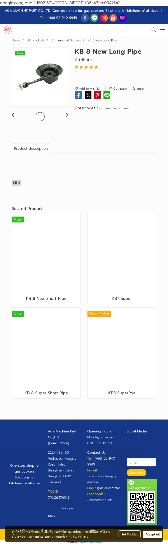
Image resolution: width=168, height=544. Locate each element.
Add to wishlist (87, 88)
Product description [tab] (31, 148)
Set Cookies (129, 534)
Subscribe (136, 472)
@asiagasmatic (108, 488)
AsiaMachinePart (99, 500)
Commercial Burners (114, 108)
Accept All (152, 534)
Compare (118, 88)
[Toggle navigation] (162, 30)
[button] (152, 29)
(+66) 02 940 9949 (62, 17)
